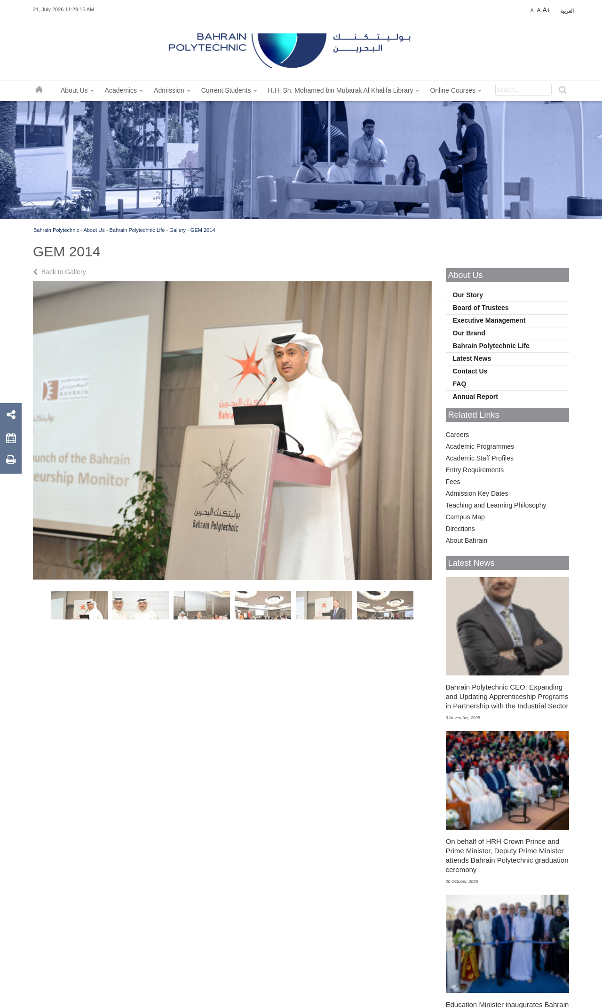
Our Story (468, 295)
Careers (457, 434)
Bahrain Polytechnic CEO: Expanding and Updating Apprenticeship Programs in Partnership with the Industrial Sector (507, 696)
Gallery (177, 230)
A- (533, 10)
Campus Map (465, 517)
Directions (460, 528)
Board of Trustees (481, 307)
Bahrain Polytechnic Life (137, 230)
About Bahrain (467, 540)
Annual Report (475, 396)
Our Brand (469, 333)
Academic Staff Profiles (480, 458)
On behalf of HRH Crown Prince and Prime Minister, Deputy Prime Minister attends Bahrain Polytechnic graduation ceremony (507, 855)
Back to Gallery (60, 272)
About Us (93, 230)
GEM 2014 (202, 230)
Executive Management (489, 320)
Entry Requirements (475, 470)
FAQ (460, 384)
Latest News (472, 358)
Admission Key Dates (477, 493)
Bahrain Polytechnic (56, 230)
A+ (546, 10)
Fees (453, 481)
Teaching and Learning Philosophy (496, 505)
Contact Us (470, 371)
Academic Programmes (480, 446)
